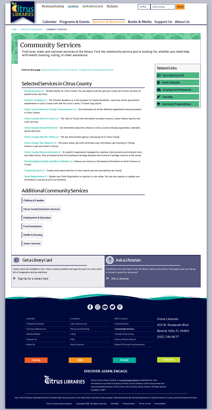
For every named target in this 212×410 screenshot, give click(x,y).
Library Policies (122, 324)
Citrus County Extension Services (41, 209)
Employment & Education (37, 217)
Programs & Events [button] (74, 22)
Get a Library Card (92, 6)
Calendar (31, 319)
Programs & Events (35, 324)
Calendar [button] (49, 22)
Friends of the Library (124, 334)
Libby (73, 334)
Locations (73, 6)
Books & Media (33, 334)
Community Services (124, 329)
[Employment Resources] (177, 90)
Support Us (32, 339)
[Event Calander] (177, 82)
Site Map (115, 404)
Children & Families (33, 200)
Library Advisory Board (125, 339)
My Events (112, 6)
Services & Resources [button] (108, 22)
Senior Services (32, 243)
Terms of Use (145, 404)
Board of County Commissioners (130, 344)
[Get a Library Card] (177, 75)
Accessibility (160, 404)
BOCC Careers (121, 319)
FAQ (72, 339)
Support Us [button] (163, 22)
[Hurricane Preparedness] (177, 104)
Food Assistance (32, 226)
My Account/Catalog (53, 6)
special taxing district (129, 380)
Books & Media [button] (140, 22)
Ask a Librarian (77, 344)
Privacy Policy (129, 404)
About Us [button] (182, 22)
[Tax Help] (177, 97)
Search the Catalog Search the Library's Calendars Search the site (144, 6)
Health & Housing (32, 234)
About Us (31, 344)
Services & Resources (36, 329)
